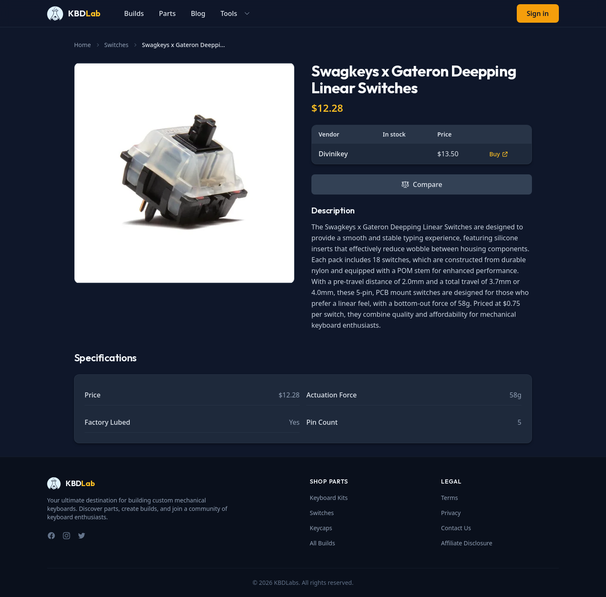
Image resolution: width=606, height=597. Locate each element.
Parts (167, 13)
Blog (198, 13)
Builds (134, 13)
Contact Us (456, 528)
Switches (116, 45)
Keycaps (321, 528)
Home (82, 45)
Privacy (451, 513)
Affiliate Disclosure (466, 543)
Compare (421, 184)
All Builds (322, 543)
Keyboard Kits (329, 498)
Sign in (538, 13)
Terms (449, 498)
